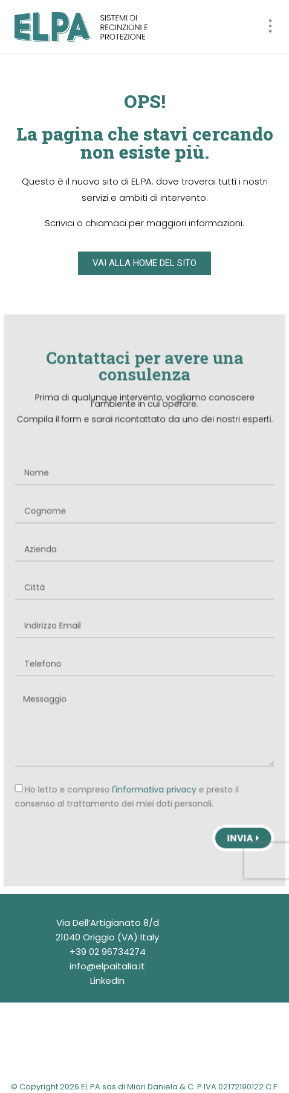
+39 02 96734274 (108, 951)
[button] (270, 27)
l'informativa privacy (154, 785)
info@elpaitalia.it (107, 966)
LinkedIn (107, 980)
